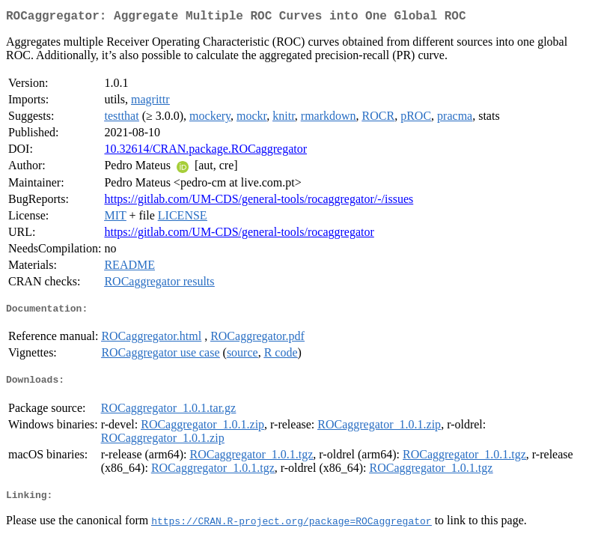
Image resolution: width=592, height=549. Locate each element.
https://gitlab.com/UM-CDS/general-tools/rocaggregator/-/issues (258, 201)
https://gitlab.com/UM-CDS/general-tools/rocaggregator (238, 234)
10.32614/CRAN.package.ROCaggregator (205, 151)
